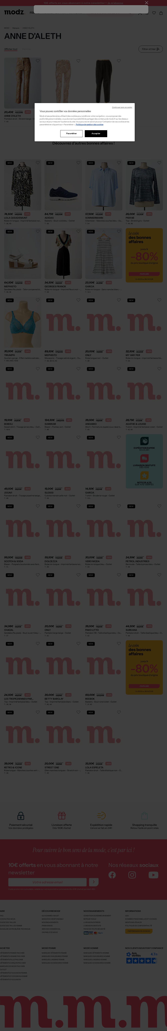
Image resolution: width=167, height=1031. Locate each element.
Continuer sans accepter (122, 107)
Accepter (96, 133)
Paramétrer (71, 133)
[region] (85, 122)
